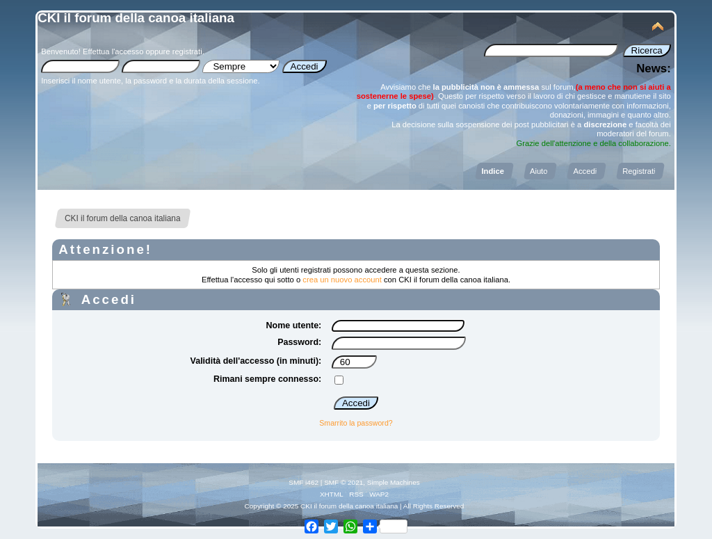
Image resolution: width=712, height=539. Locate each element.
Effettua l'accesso (113, 51)
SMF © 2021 (343, 482)
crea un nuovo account (342, 279)
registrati (187, 51)
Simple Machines (393, 482)
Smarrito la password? (355, 423)
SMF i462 (303, 482)
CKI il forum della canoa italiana (136, 17)
